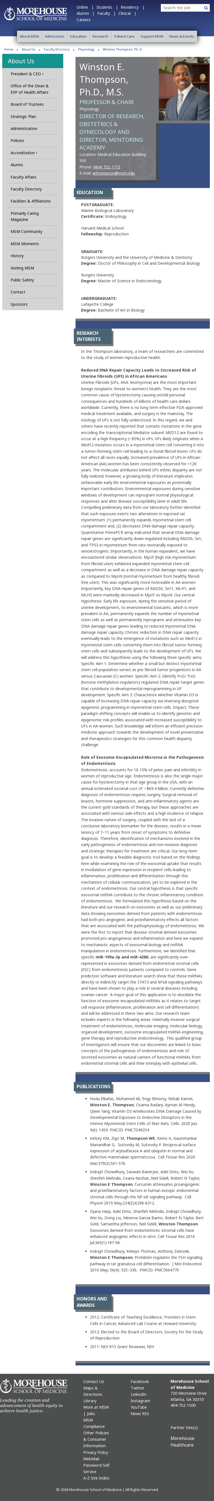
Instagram (140, 1400)
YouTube (139, 1407)
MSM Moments (25, 243)
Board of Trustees (27, 104)
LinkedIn (138, 1394)
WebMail (91, 1458)
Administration (24, 128)
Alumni (17, 164)
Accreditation (24, 152)
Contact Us (93, 1381)
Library (89, 1400)
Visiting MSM (22, 268)
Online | (85, 7)
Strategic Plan (23, 116)
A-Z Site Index (96, 1478)
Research (100, 36)
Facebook (140, 1381)
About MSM (29, 36)
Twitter (138, 1388)
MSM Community (26, 231)
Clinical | (127, 13)
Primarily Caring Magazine (25, 216)
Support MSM (151, 36)
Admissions (54, 36)
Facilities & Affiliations (31, 201)
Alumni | (85, 13)
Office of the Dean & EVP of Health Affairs (30, 89)
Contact (18, 292)
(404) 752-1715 (106, 167)
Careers (84, 19)
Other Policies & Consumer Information (96, 1439)
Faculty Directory (57, 49)
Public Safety (22, 280)
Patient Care (124, 36)
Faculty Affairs (24, 177)
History (17, 255)
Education (78, 36)
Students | (107, 7)
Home (8, 49)
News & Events (181, 36)
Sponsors (19, 304)
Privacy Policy (95, 1452)
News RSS (140, 1413)
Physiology (86, 49)
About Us (28, 49)
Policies (17, 140)
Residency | (132, 7)
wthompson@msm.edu (114, 173)
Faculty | (106, 13)
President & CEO (27, 73)
